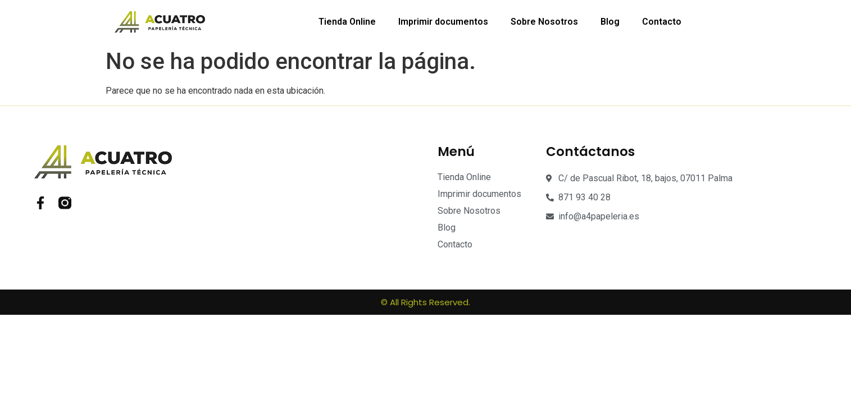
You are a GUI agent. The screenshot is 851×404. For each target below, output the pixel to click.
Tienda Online (347, 21)
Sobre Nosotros (544, 21)
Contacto (661, 21)
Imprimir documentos (443, 21)
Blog (610, 21)
